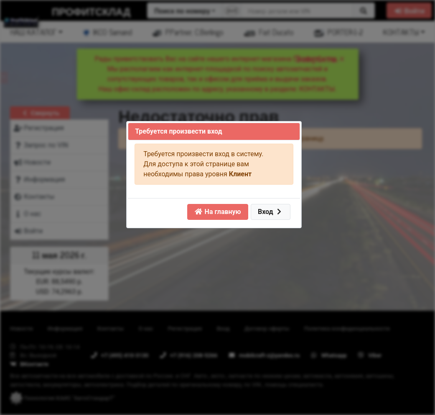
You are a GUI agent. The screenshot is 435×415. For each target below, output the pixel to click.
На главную (217, 212)
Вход (270, 212)
